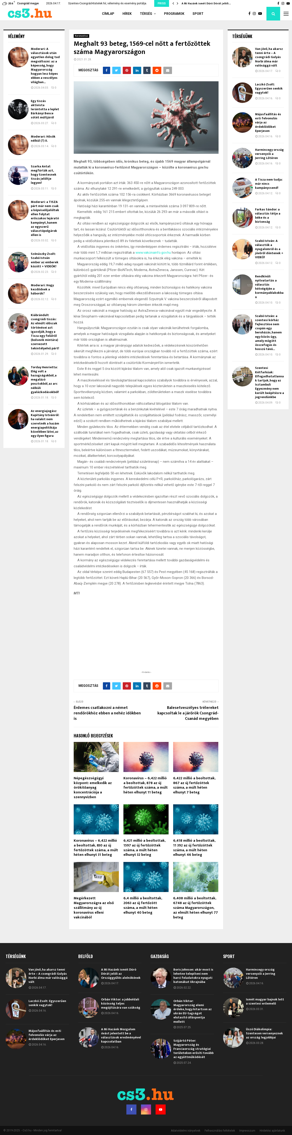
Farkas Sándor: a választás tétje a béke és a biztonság (267, 216)
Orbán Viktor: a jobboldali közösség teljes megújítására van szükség (120, 1003)
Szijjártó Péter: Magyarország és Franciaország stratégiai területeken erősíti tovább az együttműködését (193, 1049)
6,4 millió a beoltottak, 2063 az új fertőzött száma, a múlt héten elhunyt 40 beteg (142, 905)
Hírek (127, 13)
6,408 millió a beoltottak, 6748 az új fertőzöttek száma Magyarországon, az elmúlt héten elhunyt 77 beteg (195, 907)
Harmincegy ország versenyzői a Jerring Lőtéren (269, 154)
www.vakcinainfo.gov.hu (153, 253)
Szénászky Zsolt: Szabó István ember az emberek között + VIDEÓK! (44, 260)
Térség (146, 13)
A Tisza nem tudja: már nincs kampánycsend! (269, 183)
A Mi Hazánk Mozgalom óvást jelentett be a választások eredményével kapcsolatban (121, 1035)
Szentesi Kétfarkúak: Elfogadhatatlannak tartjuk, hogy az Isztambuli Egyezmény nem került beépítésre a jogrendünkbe (269, 382)
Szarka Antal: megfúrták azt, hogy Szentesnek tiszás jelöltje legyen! (43, 175)
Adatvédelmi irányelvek (185, 1130)
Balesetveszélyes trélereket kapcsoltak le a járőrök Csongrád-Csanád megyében (188, 713)
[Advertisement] (146, 640)
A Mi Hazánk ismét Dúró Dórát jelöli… (206, 3)
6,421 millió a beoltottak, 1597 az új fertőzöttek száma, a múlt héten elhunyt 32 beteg (144, 848)
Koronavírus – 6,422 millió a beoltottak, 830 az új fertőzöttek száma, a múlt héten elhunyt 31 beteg (96, 848)
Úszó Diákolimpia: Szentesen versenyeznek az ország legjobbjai (264, 1033)
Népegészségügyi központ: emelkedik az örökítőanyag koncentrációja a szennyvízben (93, 787)
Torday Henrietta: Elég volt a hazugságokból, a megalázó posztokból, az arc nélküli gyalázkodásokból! (45, 380)
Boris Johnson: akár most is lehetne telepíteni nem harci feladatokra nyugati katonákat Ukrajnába (193, 976)
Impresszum (247, 1130)
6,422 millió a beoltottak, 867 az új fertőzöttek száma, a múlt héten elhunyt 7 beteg (194, 785)
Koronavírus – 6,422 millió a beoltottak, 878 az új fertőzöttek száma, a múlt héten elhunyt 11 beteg (145, 785)
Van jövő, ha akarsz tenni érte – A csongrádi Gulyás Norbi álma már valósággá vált (269, 57)
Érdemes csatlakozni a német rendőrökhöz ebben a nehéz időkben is (107, 713)
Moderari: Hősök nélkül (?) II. (43, 138)
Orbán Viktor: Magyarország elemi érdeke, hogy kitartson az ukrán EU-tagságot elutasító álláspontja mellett (192, 1011)
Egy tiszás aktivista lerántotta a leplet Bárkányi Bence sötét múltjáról (45, 109)
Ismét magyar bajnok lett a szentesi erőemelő (265, 1001)
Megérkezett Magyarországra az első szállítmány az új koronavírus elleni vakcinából (94, 907)
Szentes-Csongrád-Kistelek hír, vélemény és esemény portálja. (107, 3)
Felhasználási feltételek (220, 1130)
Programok (174, 13)
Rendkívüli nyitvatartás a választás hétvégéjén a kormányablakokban (269, 287)
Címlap (108, 13)
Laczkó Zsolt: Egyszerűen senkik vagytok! (269, 88)
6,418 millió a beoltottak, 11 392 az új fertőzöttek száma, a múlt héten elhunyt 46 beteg (194, 848)
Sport (198, 13)
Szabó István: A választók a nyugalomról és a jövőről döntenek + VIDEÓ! (269, 249)
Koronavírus (81, 36)
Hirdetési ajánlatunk (272, 1130)
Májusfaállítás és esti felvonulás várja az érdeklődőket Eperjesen (47, 1035)
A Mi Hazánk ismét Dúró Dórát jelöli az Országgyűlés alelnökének (121, 973)
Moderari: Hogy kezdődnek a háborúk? (42, 289)
